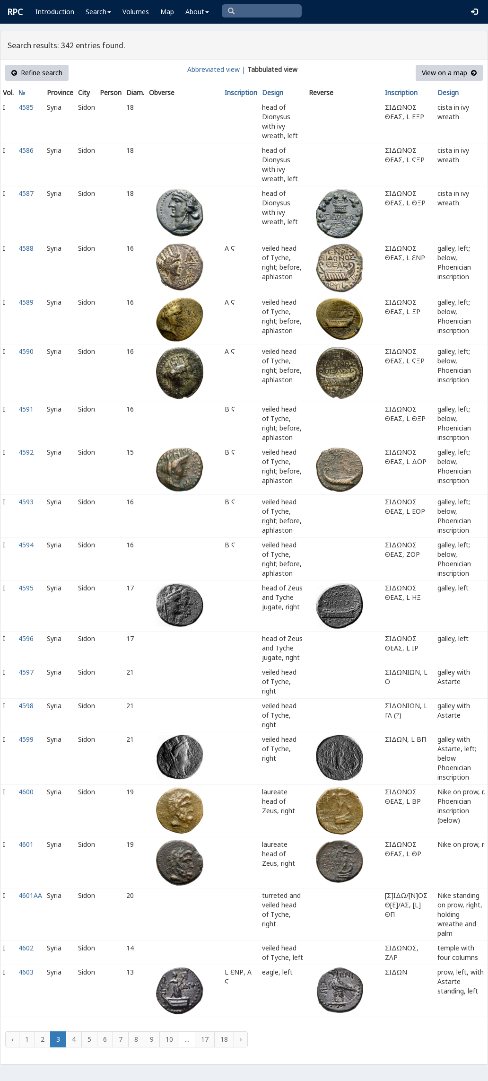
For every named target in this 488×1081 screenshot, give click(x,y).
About (197, 11)
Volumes (135, 11)
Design (272, 92)
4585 (26, 107)
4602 (26, 947)
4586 (26, 150)
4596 (26, 638)
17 (205, 1039)
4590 (26, 351)
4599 (26, 739)
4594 (26, 544)
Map (167, 11)
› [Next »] (241, 1039)
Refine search (36, 72)
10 (169, 1039)
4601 (26, 844)
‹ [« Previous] (12, 1039)
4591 (26, 408)
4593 (26, 501)
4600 (26, 791)
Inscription (241, 92)
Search (98, 11)
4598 (26, 705)
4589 (26, 302)
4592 (26, 452)
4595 (26, 587)
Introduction (54, 11)
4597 (26, 672)
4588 (26, 248)
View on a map (449, 72)
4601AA (30, 895)
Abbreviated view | (216, 69)
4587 (26, 193)
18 (224, 1039)
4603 (26, 971)
